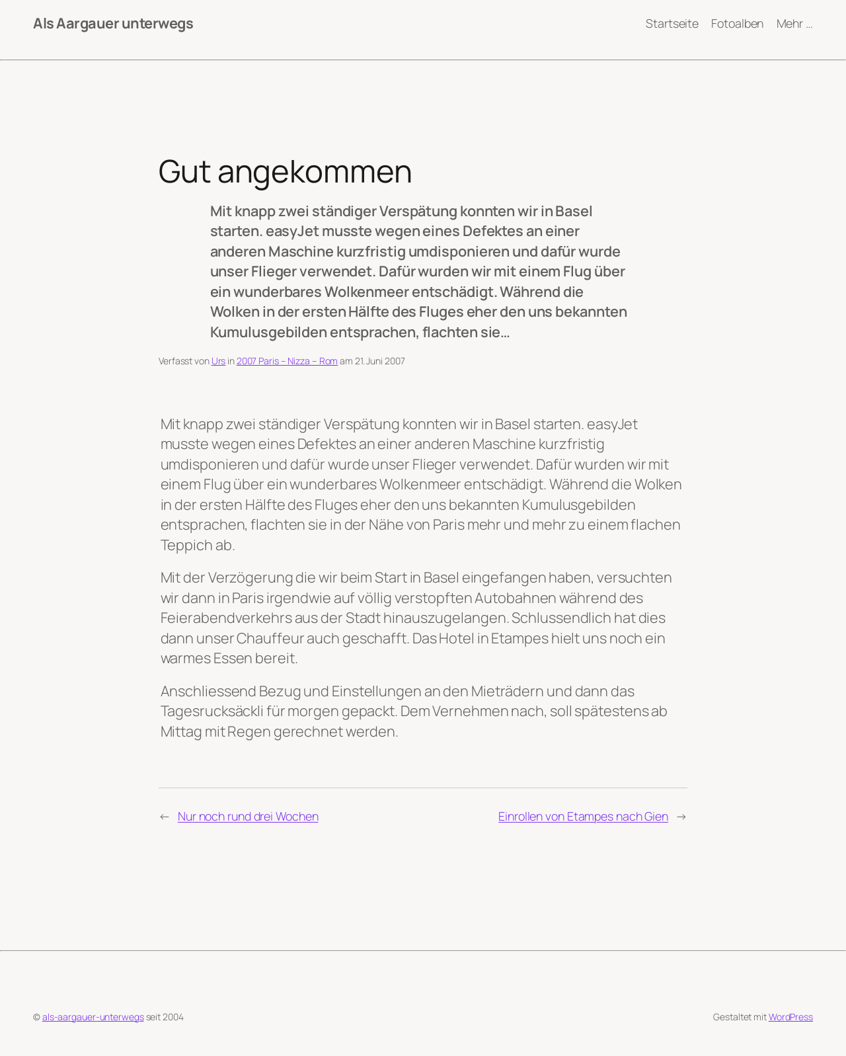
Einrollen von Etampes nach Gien (583, 816)
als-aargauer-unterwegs (93, 1016)
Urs (219, 360)
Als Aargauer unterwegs (113, 23)
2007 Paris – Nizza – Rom (287, 360)
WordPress (791, 1016)
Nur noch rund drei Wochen (248, 816)
